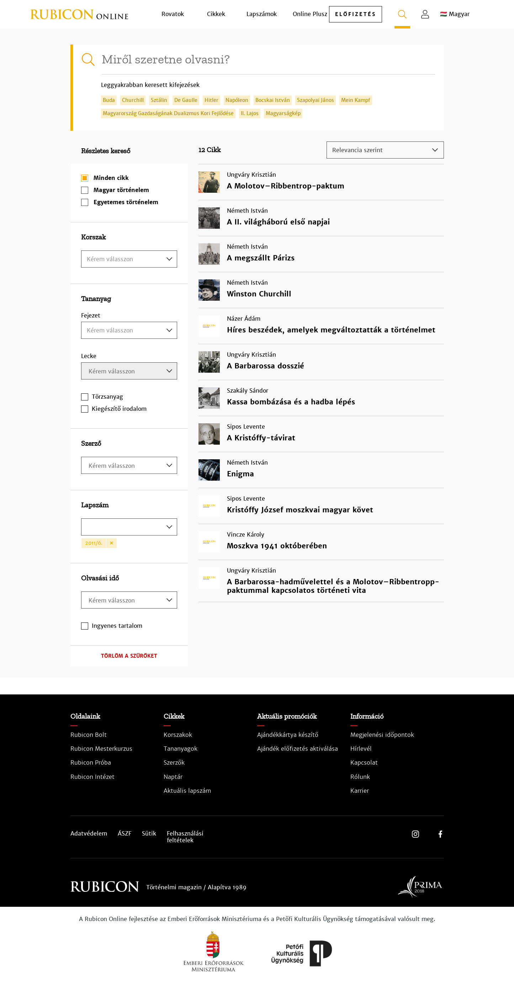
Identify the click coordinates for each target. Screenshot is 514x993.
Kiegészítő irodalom (119, 408)
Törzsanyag (107, 396)
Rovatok (172, 14)
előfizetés (355, 14)
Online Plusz (310, 14)
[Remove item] (111, 543)
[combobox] (129, 259)
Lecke (88, 356)
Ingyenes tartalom (117, 625)
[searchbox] (130, 371)
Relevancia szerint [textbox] (357, 150)
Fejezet (90, 315)
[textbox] (129, 259)
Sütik (149, 833)
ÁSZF (124, 833)
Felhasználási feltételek (185, 837)
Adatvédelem (88, 833)
